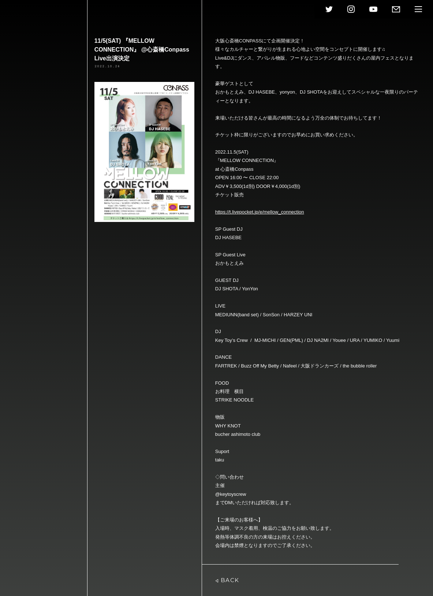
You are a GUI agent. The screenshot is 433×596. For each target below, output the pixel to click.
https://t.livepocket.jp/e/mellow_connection (259, 212)
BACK (227, 580)
